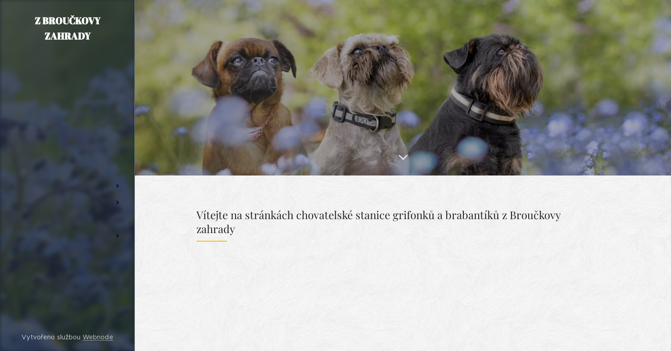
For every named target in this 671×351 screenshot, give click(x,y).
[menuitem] (67, 142)
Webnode (98, 337)
